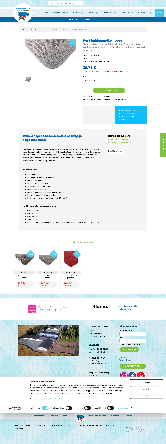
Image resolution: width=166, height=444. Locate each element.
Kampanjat (143, 13)
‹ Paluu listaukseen (30, 29)
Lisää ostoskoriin (109, 90)
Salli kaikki (146, 414)
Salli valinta (147, 420)
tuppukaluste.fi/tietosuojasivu (58, 430)
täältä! (64, 198)
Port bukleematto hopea (76, 29)
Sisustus (126, 13)
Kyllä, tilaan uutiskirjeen (132, 344)
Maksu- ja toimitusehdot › (128, 306)
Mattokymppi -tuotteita (119, 140)
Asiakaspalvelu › (124, 309)
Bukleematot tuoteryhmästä (121, 142)
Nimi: (121, 337)
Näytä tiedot (123, 439)
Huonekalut (59, 13)
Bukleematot (59, 29)
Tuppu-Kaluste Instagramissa (131, 400)
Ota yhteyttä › (132, 366)
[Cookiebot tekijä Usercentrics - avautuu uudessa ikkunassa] (15, 439)
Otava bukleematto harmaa (48, 277)
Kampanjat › (124, 357)
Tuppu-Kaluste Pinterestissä (131, 406)
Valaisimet (108, 13)
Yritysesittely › (125, 360)
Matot (92, 13)
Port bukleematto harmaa (24, 277)
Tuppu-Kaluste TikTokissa (130, 397)
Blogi (159, 13)
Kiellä (146, 427)
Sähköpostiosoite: (127, 330)
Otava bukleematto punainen (71, 277)
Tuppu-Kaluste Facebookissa (131, 403)
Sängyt (76, 13)
